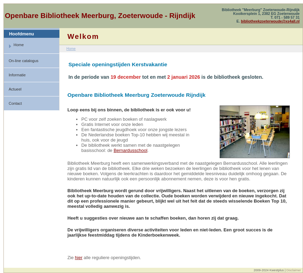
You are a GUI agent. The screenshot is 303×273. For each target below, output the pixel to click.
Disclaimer (293, 270)
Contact (15, 103)
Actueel (15, 89)
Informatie (17, 75)
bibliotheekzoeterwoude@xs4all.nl (270, 21)
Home (16, 46)
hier (79, 257)
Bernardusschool (130, 150)
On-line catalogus (24, 61)
